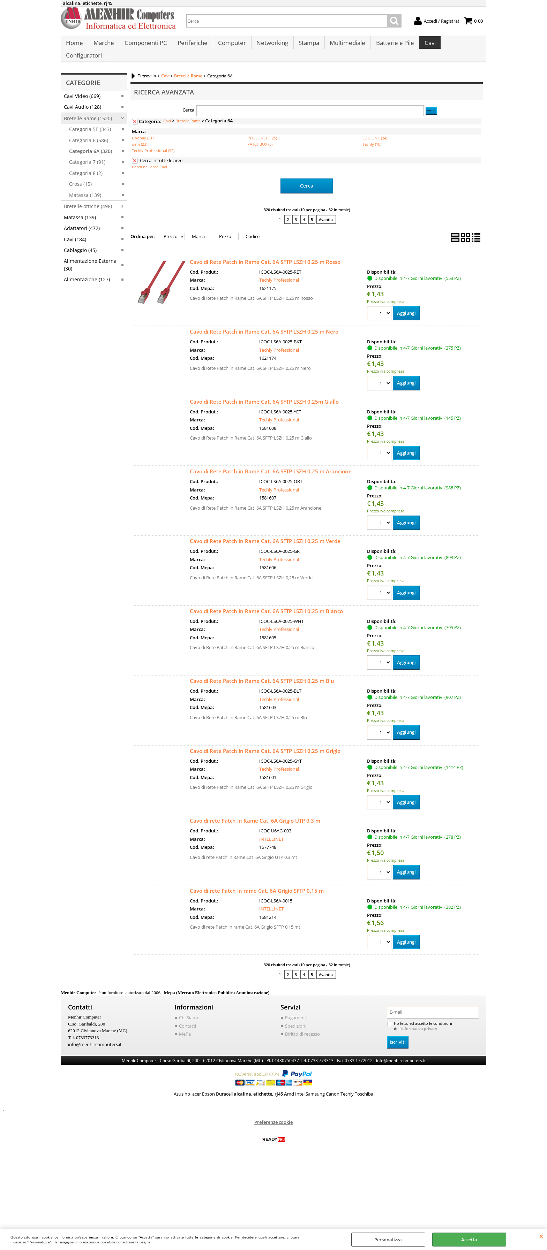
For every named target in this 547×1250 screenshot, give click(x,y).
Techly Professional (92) (153, 143)
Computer (230, 45)
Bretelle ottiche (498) (88, 199)
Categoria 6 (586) (88, 132)
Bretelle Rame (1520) (88, 110)
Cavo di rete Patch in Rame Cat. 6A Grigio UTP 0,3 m (255, 813)
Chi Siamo (189, 1010)
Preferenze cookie (273, 1115)
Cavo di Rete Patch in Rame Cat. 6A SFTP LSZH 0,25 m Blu (262, 673)
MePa (185, 1027)
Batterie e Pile (392, 45)
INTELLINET (271, 832)
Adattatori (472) (82, 221)
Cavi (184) (75, 231)
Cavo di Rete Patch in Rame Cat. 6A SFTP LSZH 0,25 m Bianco (266, 603)
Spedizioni (295, 1018)
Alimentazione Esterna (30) (90, 257)
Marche (103, 45)
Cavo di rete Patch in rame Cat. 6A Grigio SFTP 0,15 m (257, 883)
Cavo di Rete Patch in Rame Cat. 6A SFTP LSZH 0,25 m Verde (265, 533)
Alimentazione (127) (87, 272)
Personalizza (388, 1239)
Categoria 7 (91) (87, 154)
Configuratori (460, 45)
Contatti (187, 1018)
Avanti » (326, 211)
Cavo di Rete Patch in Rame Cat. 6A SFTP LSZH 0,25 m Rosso (265, 253)
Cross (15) (80, 176)
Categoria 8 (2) (86, 165)
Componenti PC (144, 45)
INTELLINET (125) (262, 130)
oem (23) (139, 136)
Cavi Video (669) (82, 88)
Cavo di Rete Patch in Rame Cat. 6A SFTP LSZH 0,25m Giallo (264, 393)
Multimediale (344, 45)
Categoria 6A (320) (90, 143)
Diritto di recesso (302, 1027)
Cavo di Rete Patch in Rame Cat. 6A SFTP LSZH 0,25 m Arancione (271, 463)
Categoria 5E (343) (90, 122)
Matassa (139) (85, 187)
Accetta (469, 1239)
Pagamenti (296, 1010)
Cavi (426, 45)
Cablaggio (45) (80, 242)
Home (74, 45)
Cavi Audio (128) (82, 99)
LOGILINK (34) (374, 130)
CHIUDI (541, 1236)
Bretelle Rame (188, 113)
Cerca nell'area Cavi (149, 159)
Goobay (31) (142, 130)
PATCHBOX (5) (259, 136)
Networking (270, 45)
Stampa (306, 45)
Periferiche (191, 45)
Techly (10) (371, 136)
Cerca (188, 102)
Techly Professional (279, 272)
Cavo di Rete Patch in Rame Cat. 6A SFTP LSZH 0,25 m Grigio (265, 743)
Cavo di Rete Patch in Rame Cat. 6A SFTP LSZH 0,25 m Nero (264, 323)
